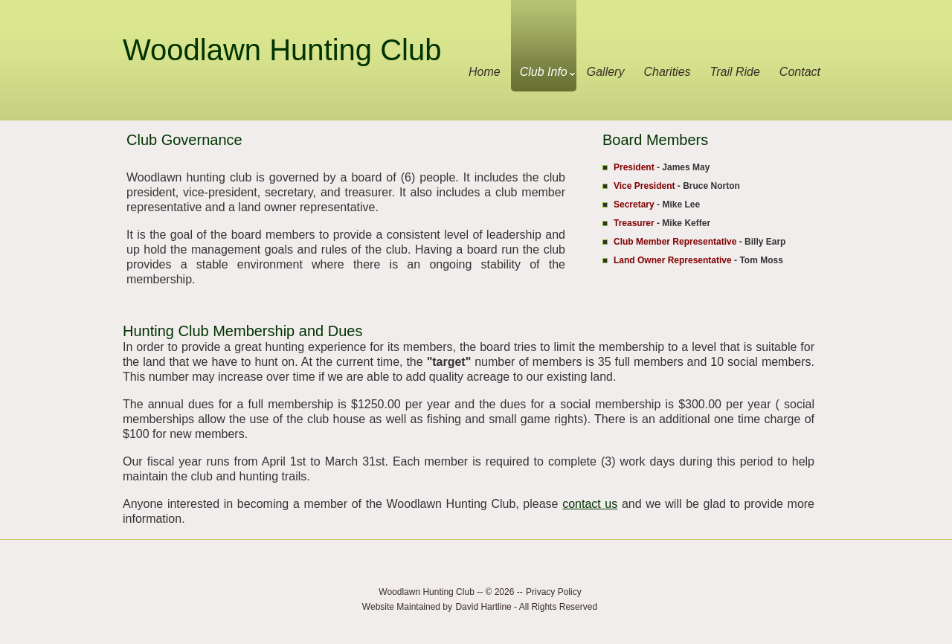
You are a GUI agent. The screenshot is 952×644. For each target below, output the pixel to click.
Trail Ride (735, 71)
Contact (799, 71)
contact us (589, 504)
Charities (666, 71)
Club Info (547, 71)
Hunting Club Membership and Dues (242, 331)
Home (485, 71)
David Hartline (483, 607)
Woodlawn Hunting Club (282, 49)
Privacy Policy (554, 592)
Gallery (606, 71)
